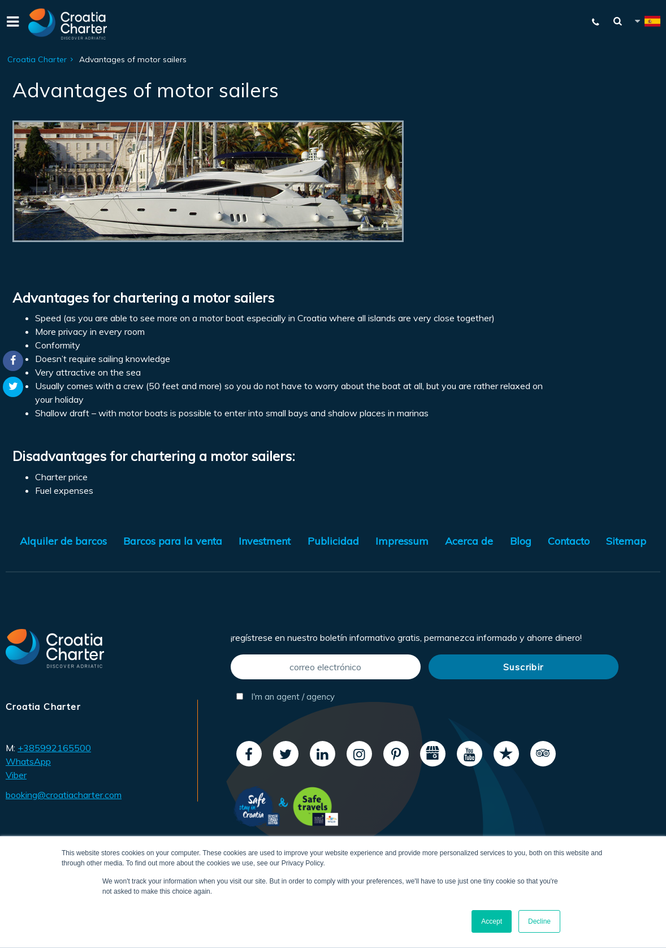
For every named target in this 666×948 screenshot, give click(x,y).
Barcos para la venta (172, 541)
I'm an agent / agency (285, 696)
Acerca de (469, 541)
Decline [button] (539, 921)
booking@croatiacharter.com (64, 794)
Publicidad (333, 541)
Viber (16, 775)
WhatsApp (28, 761)
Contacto (569, 541)
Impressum (402, 541)
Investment (265, 541)
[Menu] (11, 24)
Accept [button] (491, 921)
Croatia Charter (37, 59)
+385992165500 (54, 747)
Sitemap (626, 541)
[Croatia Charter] (67, 24)
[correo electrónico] (326, 666)
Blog (520, 541)
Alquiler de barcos (63, 541)
